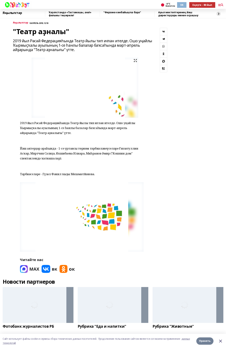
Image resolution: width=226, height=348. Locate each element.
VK (181, 5)
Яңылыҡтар (12, 13)
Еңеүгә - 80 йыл (202, 5)
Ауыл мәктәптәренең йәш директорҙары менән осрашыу (178, 14)
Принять (205, 341)
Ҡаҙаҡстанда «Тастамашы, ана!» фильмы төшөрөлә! (70, 14)
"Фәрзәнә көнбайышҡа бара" (122, 12)
